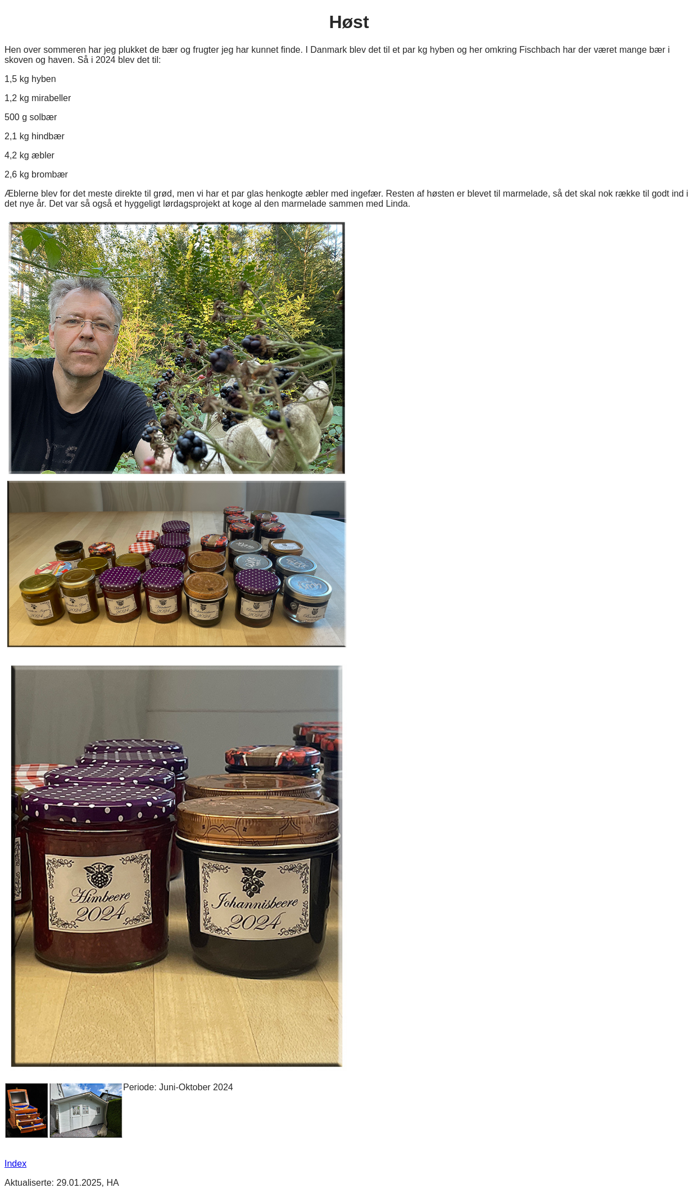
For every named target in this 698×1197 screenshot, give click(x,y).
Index (15, 1163)
